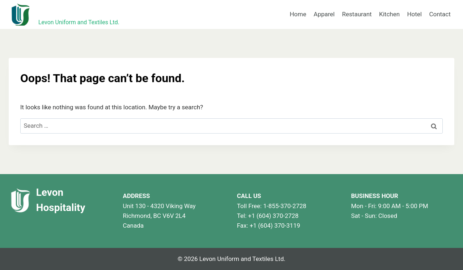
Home (298, 14)
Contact (439, 14)
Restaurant (357, 14)
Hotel (414, 14)
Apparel (324, 14)
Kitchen (389, 14)
